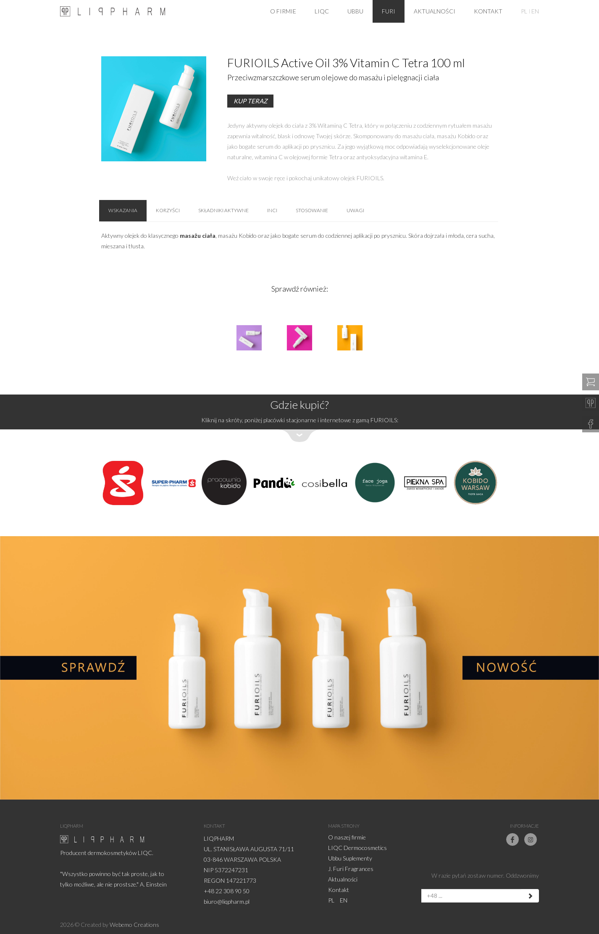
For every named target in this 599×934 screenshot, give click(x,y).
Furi (388, 11)
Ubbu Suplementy (350, 858)
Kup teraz (250, 101)
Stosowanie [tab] (313, 211)
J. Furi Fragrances (350, 868)
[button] (299, 418)
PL (524, 11)
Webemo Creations (134, 924)
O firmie (283, 11)
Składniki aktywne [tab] (224, 211)
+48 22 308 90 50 (227, 891)
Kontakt (488, 11)
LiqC (322, 11)
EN (535, 11)
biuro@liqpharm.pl (227, 901)
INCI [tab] (273, 211)
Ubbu (355, 11)
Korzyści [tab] (168, 211)
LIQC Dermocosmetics (357, 847)
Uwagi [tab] (356, 211)
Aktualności (434, 11)
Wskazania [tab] (123, 211)
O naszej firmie (347, 837)
